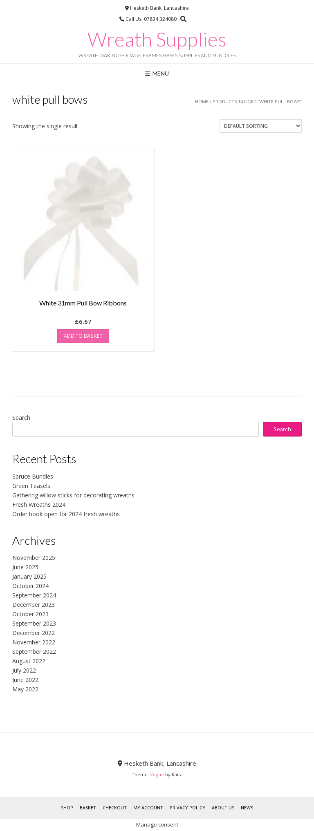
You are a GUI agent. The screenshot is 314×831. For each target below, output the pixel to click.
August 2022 (28, 661)
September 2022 (34, 651)
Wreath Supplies (157, 39)
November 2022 (33, 642)
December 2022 (33, 633)
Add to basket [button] (83, 335)
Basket (88, 807)
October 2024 (30, 586)
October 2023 (30, 614)
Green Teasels (31, 486)
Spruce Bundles (32, 476)
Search (21, 417)
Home (202, 101)
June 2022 (25, 680)
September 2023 (34, 623)
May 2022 (25, 689)
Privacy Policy (187, 807)
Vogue (157, 774)
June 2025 (25, 567)
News (247, 807)
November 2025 (33, 557)
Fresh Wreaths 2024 (38, 504)
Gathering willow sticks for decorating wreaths (73, 495)
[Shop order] (261, 126)
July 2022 (24, 670)
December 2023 (33, 604)
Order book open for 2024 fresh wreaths (66, 514)
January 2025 (29, 576)
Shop (67, 807)
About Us (223, 807)
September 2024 (34, 595)
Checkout (115, 807)
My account (148, 807)
